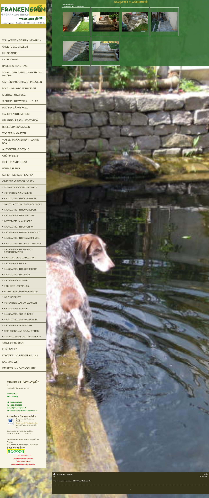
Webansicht (204, 476)
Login (206, 474)
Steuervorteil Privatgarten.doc (27, 423)
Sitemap (69, 474)
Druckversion (59, 474)
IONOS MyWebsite (79, 481)
